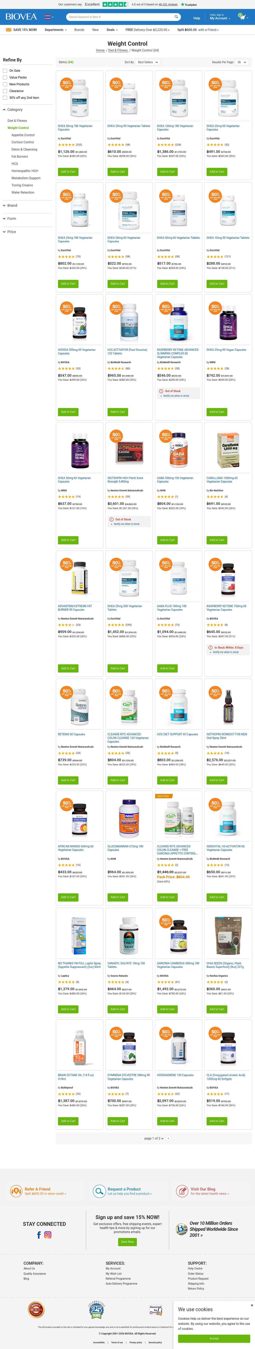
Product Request (198, 1278)
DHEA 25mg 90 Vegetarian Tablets (129, 126)
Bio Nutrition (216, 490)
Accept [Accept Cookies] (214, 1338)
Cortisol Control (23, 142)
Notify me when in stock (176, 395)
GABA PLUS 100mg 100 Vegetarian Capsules (172, 608)
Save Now (127, 1242)
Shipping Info (196, 1283)
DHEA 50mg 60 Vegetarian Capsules (124, 239)
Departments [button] (55, 30)
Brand (10, 205)
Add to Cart (68, 171)
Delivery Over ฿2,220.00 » (147, 30)
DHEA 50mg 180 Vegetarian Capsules (75, 127)
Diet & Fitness (118, 50)
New (95, 30)
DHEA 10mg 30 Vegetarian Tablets (228, 237)
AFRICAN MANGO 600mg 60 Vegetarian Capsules (75, 848)
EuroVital (66, 138)
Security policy (155, 1343)
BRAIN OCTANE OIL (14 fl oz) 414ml (76, 1077)
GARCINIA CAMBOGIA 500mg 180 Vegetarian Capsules (178, 965)
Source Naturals (119, 975)
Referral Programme (118, 1278)
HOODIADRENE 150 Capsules (175, 1075)
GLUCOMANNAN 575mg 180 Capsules (125, 848)
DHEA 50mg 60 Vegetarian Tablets (178, 237)
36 (242, 62)
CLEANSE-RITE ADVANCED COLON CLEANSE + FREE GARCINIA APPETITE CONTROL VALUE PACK (176, 850)
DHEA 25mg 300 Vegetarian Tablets (125, 608)
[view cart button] (244, 17)
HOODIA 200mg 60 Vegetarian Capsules (76, 351)
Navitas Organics (219, 975)
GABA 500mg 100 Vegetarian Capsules (175, 479)
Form (9, 218)
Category (13, 109)
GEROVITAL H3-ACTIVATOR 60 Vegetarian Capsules (225, 848)
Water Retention (23, 192)
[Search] (176, 17)
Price (9, 231)
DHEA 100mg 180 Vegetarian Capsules (175, 127)
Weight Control (18, 128)
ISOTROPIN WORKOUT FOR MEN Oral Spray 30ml (227, 736)
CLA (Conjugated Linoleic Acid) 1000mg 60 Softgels (226, 1077)
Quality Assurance (35, 1273)
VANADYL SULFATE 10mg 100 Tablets (126, 965)
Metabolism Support (26, 178)
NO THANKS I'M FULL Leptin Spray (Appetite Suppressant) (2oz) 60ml (79, 965)
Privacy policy (135, 1343)
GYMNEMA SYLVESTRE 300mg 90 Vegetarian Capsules (129, 1077)
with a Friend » (198, 30)
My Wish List (114, 1273)
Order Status (195, 1273)
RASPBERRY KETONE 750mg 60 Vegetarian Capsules (226, 608)
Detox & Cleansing (24, 149)
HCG (15, 164)
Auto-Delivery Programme (121, 1283)
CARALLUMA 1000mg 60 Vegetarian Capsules (222, 479)
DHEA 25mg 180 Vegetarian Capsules (75, 239)
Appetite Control (23, 135)
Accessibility (99, 1343)
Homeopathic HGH (25, 171)
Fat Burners (20, 156)
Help (196, 18)
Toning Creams (22, 185)
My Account (113, 1268)
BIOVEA (65, 362)
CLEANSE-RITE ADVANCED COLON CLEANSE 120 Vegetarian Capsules (128, 738)
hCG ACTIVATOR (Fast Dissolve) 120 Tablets (127, 351)
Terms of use (117, 1343)
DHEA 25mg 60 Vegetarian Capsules (223, 127)
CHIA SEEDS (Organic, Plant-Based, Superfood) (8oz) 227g (225, 965)
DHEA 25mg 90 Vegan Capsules (226, 349)
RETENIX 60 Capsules (71, 734)
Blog (26, 1278)
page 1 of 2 (153, 1138)
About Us (29, 1268)
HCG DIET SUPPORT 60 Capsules (177, 734)
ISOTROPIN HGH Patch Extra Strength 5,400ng (125, 479)
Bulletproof (67, 1087)
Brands (79, 30)
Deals (112, 30)
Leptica (65, 975)
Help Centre (195, 1268)
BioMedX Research (121, 362)
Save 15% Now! (21, 30)
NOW (163, 490)
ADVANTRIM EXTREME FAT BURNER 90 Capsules (75, 608)
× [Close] (252, 1305)
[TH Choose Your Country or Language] (49, 17)
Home (100, 50)
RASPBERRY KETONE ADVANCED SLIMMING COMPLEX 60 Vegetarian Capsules (178, 353)
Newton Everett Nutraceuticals (127, 490)
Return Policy (196, 1288)
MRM (213, 362)
